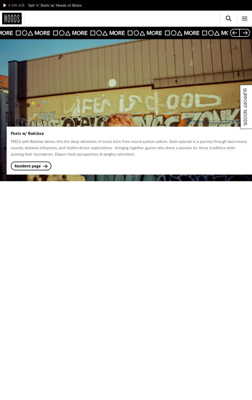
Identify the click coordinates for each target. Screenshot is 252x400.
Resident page (31, 165)
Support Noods (244, 107)
